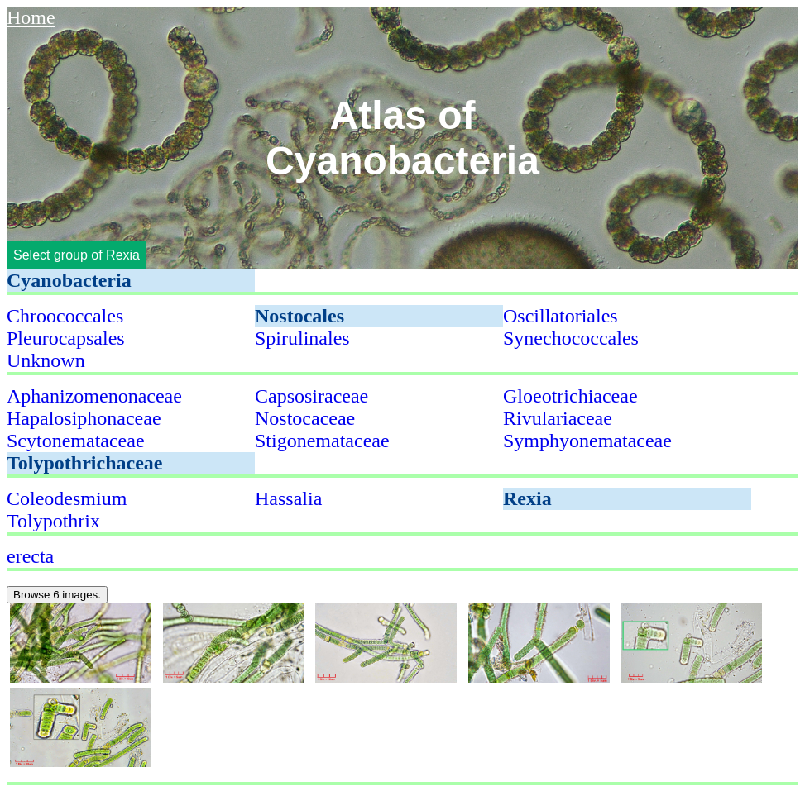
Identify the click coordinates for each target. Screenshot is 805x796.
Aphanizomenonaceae (94, 396)
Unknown (46, 360)
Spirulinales (302, 338)
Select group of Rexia (76, 255)
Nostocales (299, 316)
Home (31, 17)
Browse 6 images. (57, 595)
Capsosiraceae (311, 396)
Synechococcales (571, 338)
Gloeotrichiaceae (570, 396)
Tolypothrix (53, 520)
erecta (30, 556)
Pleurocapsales (66, 338)
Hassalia (288, 498)
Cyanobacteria (69, 280)
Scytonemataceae (76, 440)
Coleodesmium (67, 498)
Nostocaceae (305, 418)
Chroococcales (65, 316)
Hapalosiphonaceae (84, 418)
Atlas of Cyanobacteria (402, 138)
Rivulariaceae (557, 418)
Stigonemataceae (322, 440)
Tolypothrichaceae (84, 463)
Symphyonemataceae (587, 440)
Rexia (527, 498)
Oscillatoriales (560, 316)
